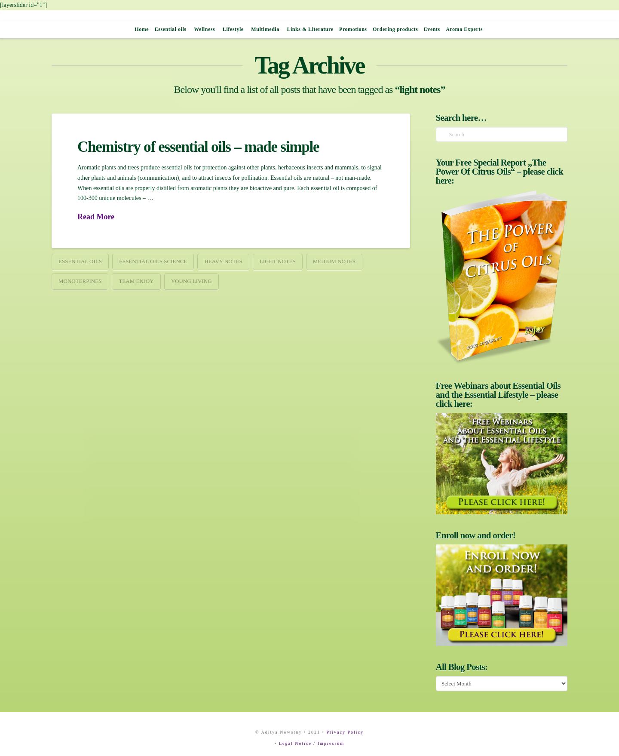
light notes (278, 261)
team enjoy (136, 281)
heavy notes (223, 261)
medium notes (334, 261)
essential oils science (153, 261)
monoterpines (79, 281)
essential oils (80, 261)
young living (191, 281)
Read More (95, 216)
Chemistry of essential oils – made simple (198, 146)
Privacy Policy (345, 732)
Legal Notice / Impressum (311, 743)
